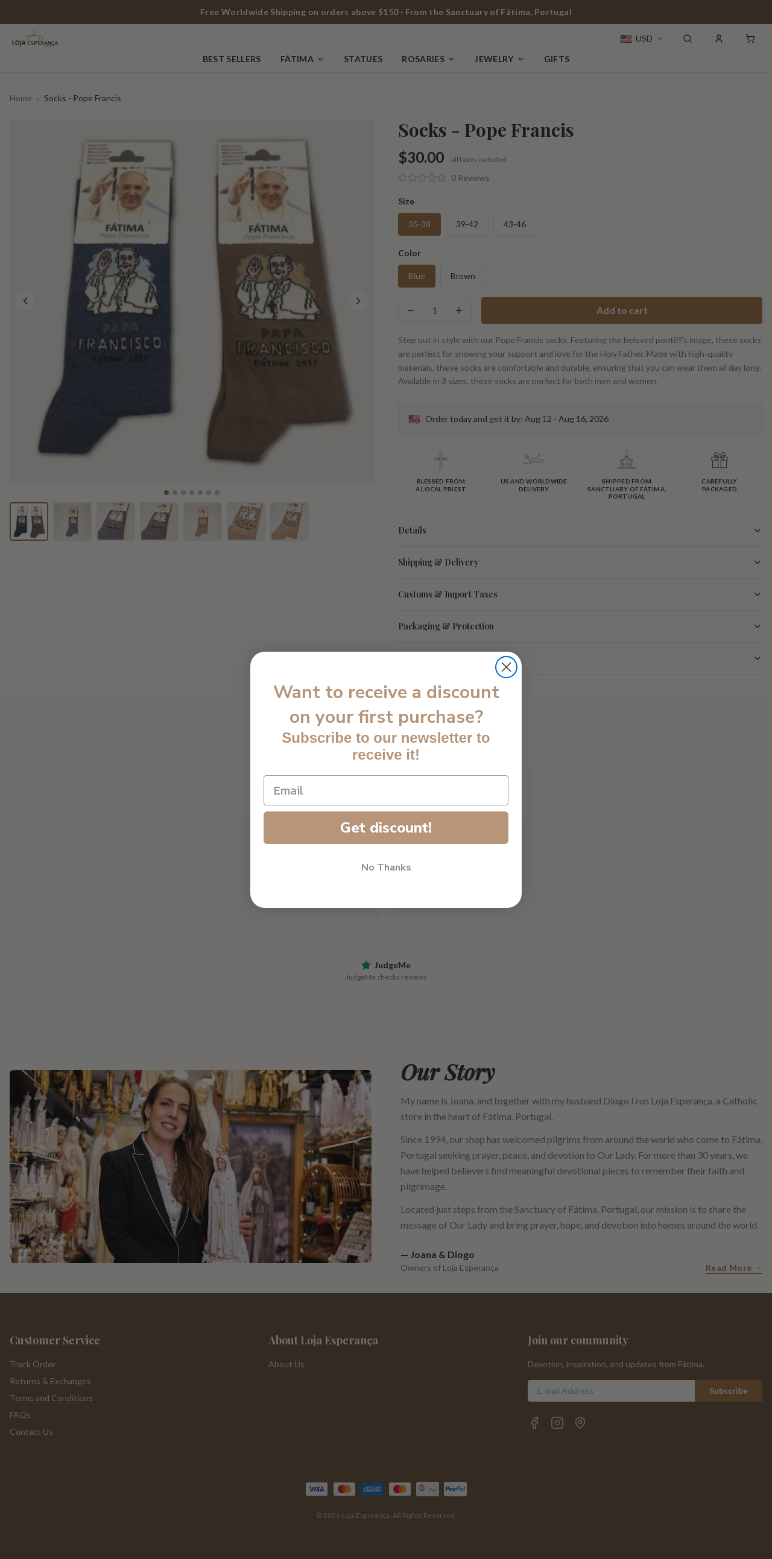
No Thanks (386, 867)
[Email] (386, 790)
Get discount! (386, 827)
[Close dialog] (506, 667)
